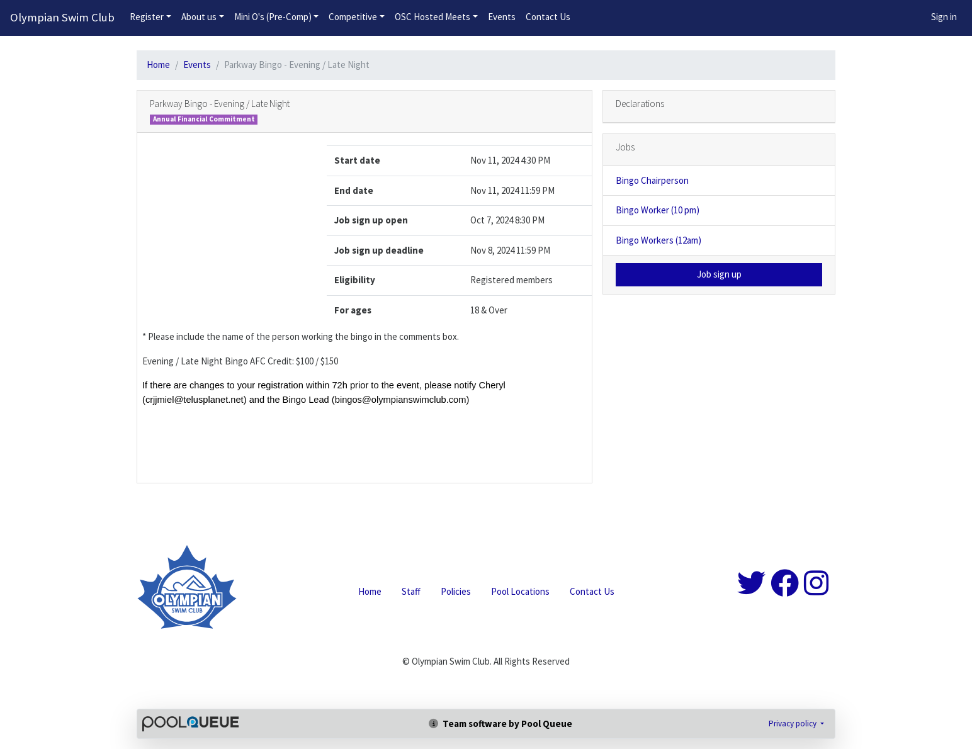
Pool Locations (520, 591)
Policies (456, 591)
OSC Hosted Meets (432, 17)
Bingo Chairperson (652, 180)
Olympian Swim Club (62, 17)
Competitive (353, 17)
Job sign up (719, 274)
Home (158, 64)
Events (502, 17)
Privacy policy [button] (793, 723)
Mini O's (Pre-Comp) (273, 17)
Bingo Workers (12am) (658, 240)
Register (147, 17)
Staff (411, 591)
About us (199, 17)
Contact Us (548, 17)
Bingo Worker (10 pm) (657, 210)
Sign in (944, 17)
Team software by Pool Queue (500, 723)
